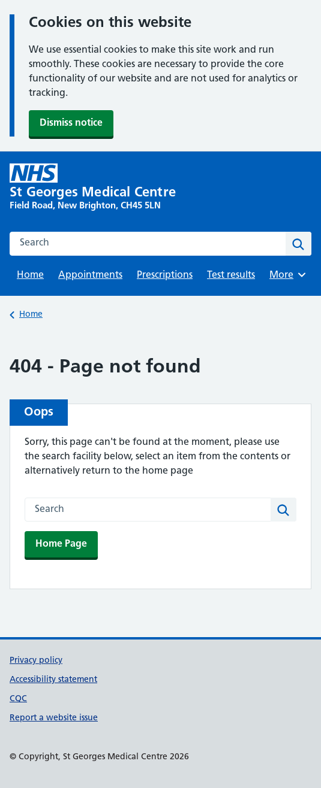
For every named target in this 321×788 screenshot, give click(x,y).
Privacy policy (36, 660)
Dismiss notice (71, 123)
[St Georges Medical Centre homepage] (100, 188)
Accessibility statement (53, 679)
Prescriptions (165, 275)
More (289, 275)
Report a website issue (54, 718)
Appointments (90, 275)
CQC (18, 699)
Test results (231, 275)
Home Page (61, 544)
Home (30, 275)
